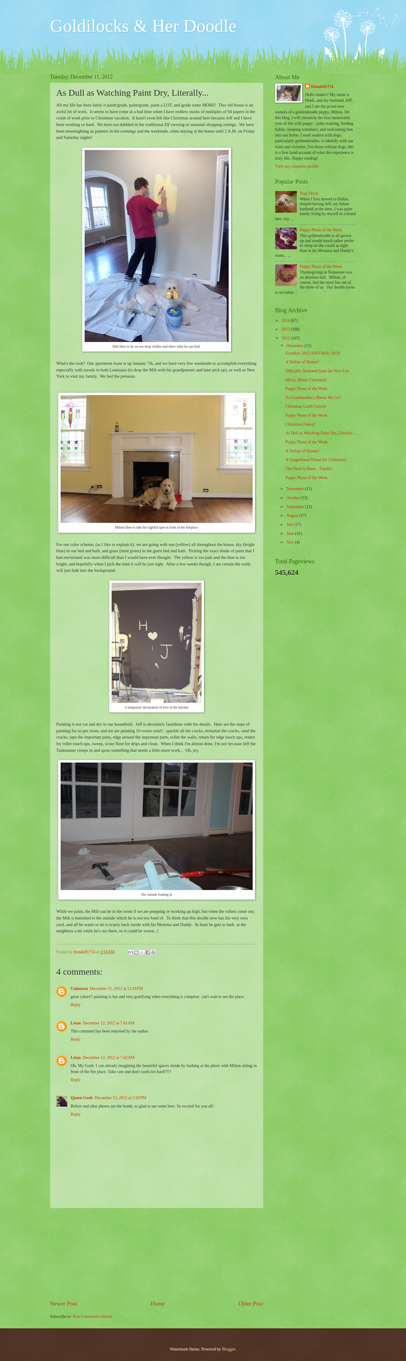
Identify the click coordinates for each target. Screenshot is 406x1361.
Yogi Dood (309, 193)
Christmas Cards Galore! (305, 406)
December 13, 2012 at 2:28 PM (120, 1098)
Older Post (250, 1303)
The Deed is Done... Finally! (308, 468)
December (295, 345)
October (293, 498)
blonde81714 (85, 952)
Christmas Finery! (300, 424)
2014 (286, 320)
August (292, 515)
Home (158, 1303)
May (290, 542)
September (295, 507)
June (290, 533)
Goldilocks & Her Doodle (143, 26)
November (295, 489)
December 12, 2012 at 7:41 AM (108, 1023)
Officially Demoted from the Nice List (317, 371)
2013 (286, 329)
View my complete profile (296, 166)
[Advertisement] (157, 1253)
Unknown (79, 988)
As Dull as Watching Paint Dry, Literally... (320, 433)
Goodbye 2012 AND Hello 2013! (313, 353)
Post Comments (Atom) (92, 1316)
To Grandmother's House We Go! (313, 397)
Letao (76, 1023)
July (290, 524)
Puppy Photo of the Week (321, 230)
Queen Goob (82, 1098)
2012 (286, 338)
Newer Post (63, 1303)
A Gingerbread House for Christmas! (316, 459)
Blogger (228, 1349)
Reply (76, 1005)
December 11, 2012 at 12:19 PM (116, 988)
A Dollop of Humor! (302, 362)
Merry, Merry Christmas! (306, 380)
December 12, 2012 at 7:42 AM (108, 1057)
